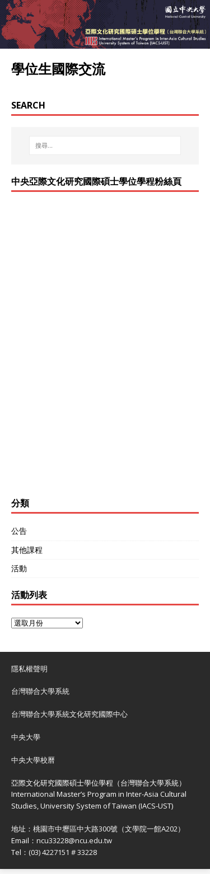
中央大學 (25, 737)
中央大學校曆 (33, 760)
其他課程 (27, 549)
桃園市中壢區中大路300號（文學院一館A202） (109, 829)
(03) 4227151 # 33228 (63, 852)
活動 (19, 568)
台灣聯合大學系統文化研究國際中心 (69, 714)
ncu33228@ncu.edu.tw (74, 840)
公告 (19, 530)
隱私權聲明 (29, 669)
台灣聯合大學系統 (40, 691)
